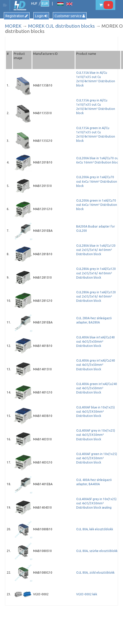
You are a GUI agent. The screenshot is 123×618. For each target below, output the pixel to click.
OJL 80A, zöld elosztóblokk (95, 572)
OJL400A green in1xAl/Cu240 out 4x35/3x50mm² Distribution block (96, 388)
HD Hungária (20, 6)
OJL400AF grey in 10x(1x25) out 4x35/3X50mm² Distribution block (95, 435)
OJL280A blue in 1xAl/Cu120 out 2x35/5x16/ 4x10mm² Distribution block (96, 250)
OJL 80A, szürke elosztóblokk (97, 550)
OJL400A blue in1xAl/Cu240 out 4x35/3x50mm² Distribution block (95, 341)
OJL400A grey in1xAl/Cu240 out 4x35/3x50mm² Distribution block (95, 365)
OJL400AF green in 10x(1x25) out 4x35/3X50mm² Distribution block (96, 458)
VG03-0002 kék (86, 594)
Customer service (70, 16)
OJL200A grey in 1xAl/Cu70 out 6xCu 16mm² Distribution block (96, 181)
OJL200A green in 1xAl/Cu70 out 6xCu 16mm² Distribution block (96, 205)
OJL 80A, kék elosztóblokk (94, 529)
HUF (34, 3)
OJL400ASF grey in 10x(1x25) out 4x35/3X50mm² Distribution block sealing (96, 503)
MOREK (13, 26)
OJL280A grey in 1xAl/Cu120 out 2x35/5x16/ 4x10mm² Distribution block (96, 273)
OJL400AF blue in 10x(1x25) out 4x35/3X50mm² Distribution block (95, 411)
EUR (45, 3)
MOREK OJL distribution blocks (61, 26)
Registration (16, 16)
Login (41, 16)
